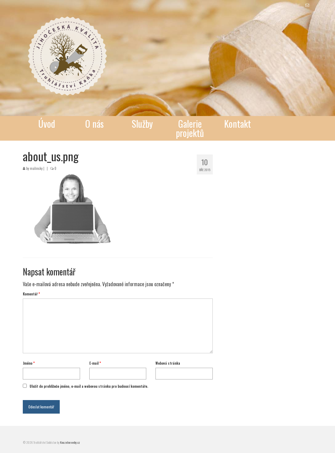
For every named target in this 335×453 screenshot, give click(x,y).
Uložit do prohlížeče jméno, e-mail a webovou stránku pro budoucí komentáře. (89, 386)
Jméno (29, 363)
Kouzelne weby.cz (70, 442)
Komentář (31, 293)
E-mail (95, 363)
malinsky (36, 168)
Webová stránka (167, 363)
